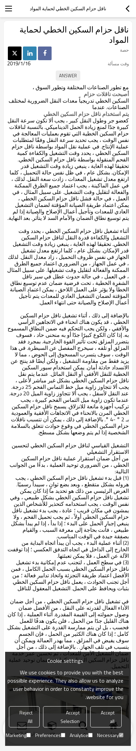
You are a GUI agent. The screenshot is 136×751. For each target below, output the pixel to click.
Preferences (50, 735)
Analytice (81, 735)
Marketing (18, 735)
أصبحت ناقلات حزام (106, 94)
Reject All (25, 717)
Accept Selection (70, 717)
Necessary (110, 735)
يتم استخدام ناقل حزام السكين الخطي (86, 113)
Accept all (107, 717)
